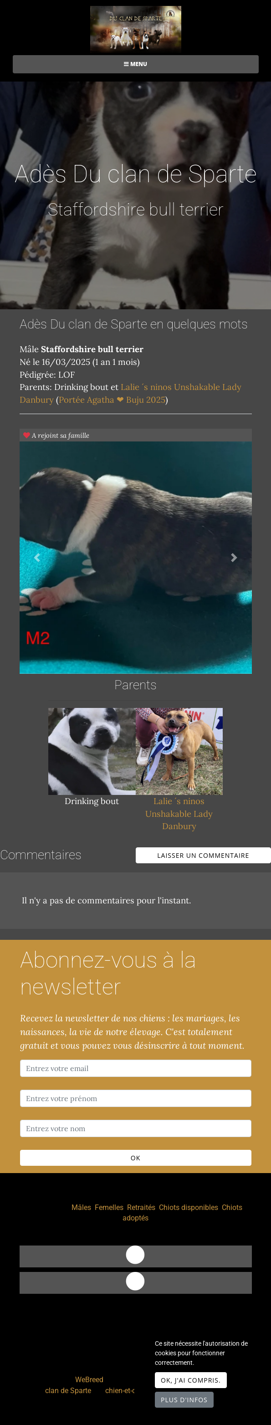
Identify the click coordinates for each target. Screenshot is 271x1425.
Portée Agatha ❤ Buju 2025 (112, 399)
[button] (37, 557)
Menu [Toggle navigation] (135, 64)
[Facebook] (136, 1283)
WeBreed (89, 1379)
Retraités (141, 1207)
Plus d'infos (184, 1399)
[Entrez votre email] (135, 1068)
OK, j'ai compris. (191, 1380)
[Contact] (136, 1256)
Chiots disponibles (188, 1207)
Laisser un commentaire (203, 855)
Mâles (81, 1207)
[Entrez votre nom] (135, 1128)
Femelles (109, 1207)
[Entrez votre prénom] (135, 1098)
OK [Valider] (135, 1157)
